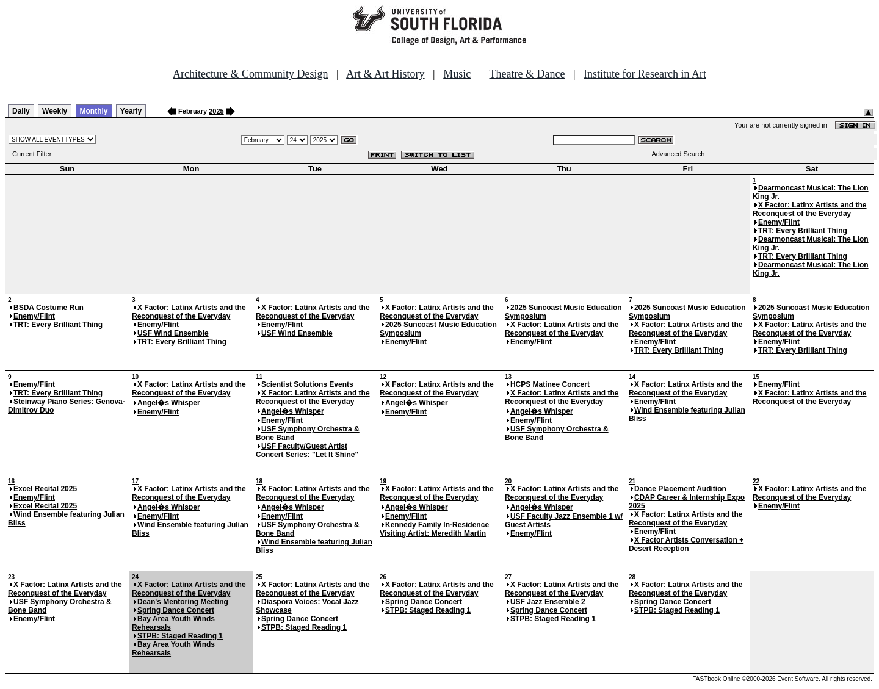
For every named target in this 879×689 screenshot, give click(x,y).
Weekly (54, 111)
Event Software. (798, 679)
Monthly (94, 111)
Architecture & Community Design (250, 74)
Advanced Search (678, 153)
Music (457, 74)
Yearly (131, 111)
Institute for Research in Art (645, 74)
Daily (21, 111)
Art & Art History (385, 74)
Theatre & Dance (527, 74)
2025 (216, 111)
